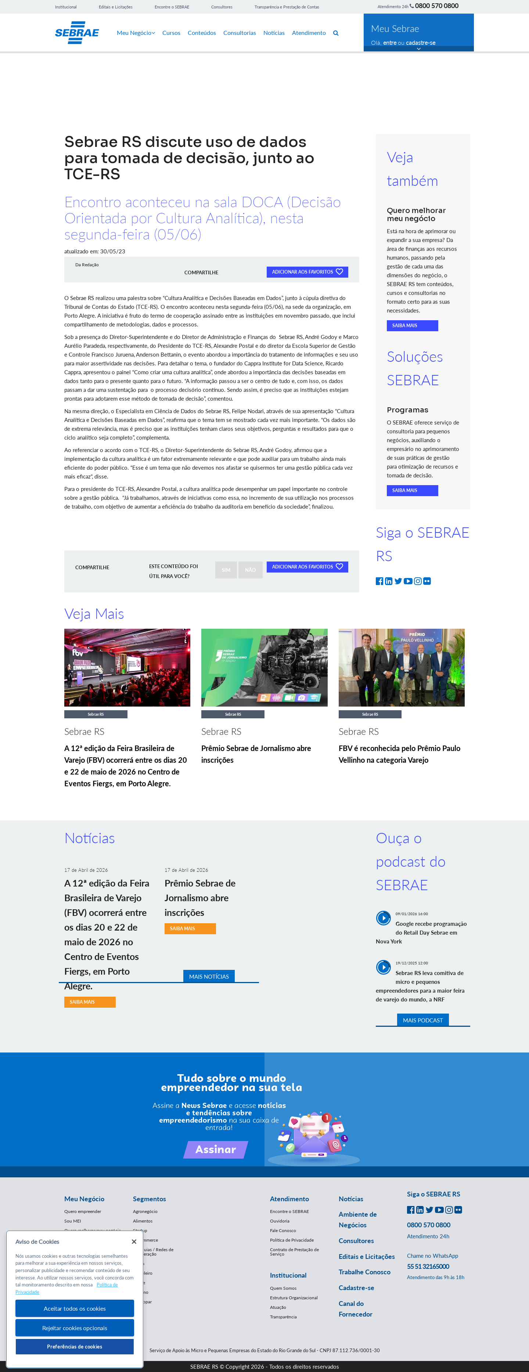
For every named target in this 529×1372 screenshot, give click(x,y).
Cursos (171, 32)
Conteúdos (202, 32)
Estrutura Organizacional (294, 1297)
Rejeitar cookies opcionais (74, 1327)
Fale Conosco (283, 1230)
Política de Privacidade (292, 1240)
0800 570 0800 (436, 5)
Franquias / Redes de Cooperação (153, 1252)
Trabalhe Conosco (365, 1272)
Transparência (283, 1316)
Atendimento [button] (289, 1199)
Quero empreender (82, 1211)
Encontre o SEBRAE (172, 6)
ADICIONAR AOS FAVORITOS (307, 271)
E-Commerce (145, 1240)
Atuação (278, 1307)
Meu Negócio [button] (84, 1199)
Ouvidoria (279, 1221)
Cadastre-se (356, 1287)
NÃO (250, 570)
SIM (226, 570)
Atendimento (309, 32)
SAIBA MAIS (404, 325)
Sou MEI (72, 1221)
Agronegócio (145, 1211)
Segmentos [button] (149, 1199)
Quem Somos (283, 1288)
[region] (75, 1299)
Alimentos (142, 1221)
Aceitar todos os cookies (74, 1308)
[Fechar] (134, 1242)
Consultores (222, 6)
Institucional (66, 6)
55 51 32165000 (428, 1266)
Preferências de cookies (74, 1347)
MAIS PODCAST (423, 1020)
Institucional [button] (288, 1275)
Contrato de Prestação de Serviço (294, 1252)
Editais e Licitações (116, 6)
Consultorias (239, 32)
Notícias (274, 32)
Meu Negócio (136, 32)
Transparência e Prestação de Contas (287, 6)
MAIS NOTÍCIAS (209, 976)
